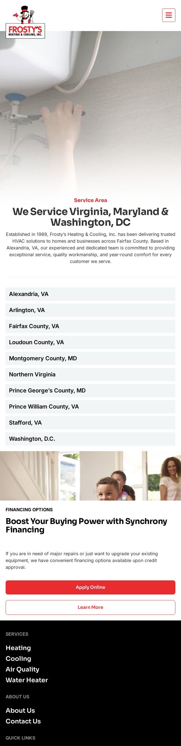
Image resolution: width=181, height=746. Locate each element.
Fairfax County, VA (34, 326)
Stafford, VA (25, 422)
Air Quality (22, 669)
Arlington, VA (27, 310)
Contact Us (23, 721)
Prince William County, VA (44, 406)
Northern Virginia (32, 374)
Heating (18, 648)
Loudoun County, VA (36, 342)
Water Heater (27, 680)
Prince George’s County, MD (47, 390)
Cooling (18, 659)
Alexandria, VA (29, 294)
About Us (20, 711)
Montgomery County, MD (43, 358)
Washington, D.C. (32, 438)
